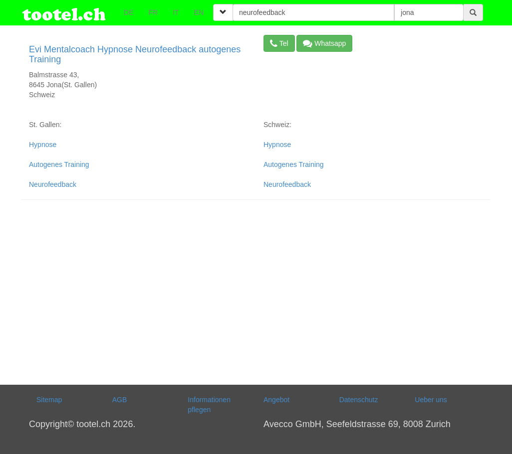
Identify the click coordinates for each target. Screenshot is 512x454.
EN (199, 12)
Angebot (276, 400)
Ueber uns (431, 400)
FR (153, 12)
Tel (279, 43)
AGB (119, 400)
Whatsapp (324, 43)
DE (128, 12)
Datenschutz (358, 400)
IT (176, 12)
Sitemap (49, 400)
